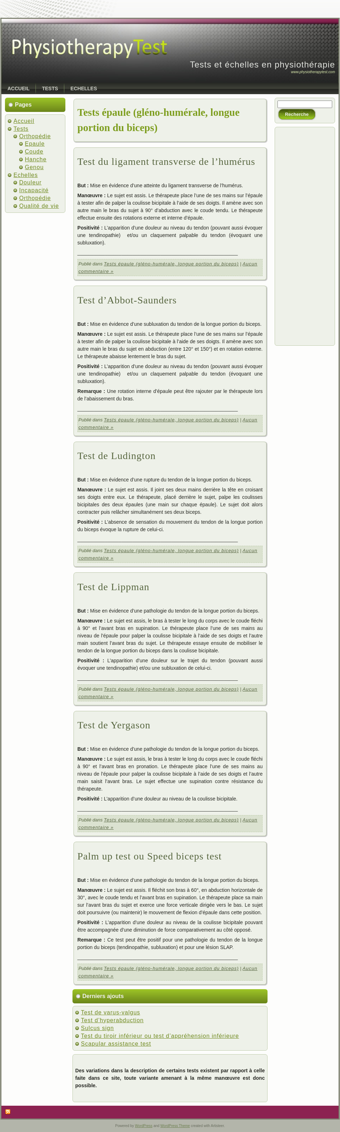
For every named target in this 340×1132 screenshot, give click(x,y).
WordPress (143, 1126)
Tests (21, 129)
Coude (34, 152)
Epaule (35, 144)
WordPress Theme (175, 1126)
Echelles (26, 175)
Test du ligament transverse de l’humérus (166, 161)
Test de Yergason (114, 725)
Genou (34, 167)
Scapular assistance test (116, 1044)
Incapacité (34, 190)
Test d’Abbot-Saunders (127, 300)
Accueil (24, 121)
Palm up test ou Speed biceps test (149, 856)
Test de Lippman (113, 586)
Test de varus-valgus (110, 1012)
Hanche (36, 159)
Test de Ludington (116, 455)
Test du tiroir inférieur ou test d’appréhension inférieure (160, 1036)
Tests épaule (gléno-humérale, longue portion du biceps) (171, 263)
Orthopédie (35, 136)
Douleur (30, 182)
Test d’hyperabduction (112, 1020)
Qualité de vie (39, 206)
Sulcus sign (97, 1028)
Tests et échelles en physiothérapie (262, 64)
